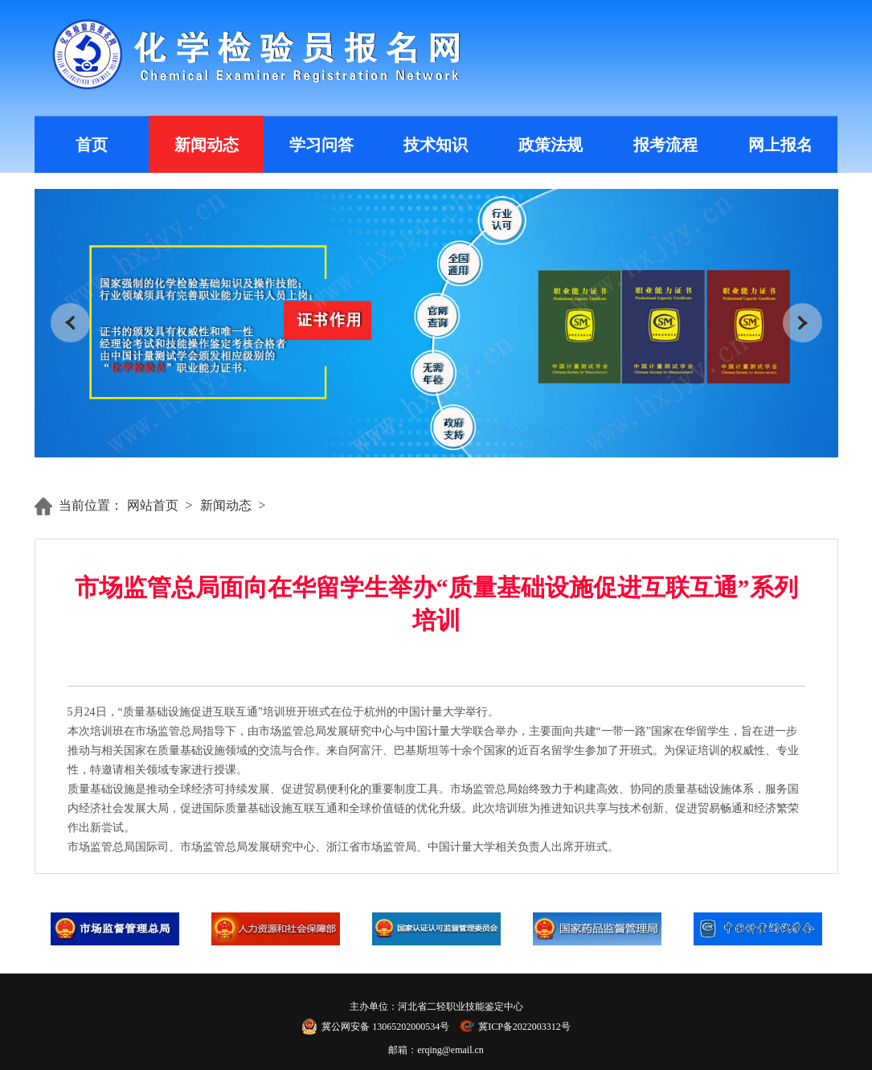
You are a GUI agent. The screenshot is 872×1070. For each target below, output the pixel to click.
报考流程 (665, 145)
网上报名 (780, 145)
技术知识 (435, 145)
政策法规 (550, 145)
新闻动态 (206, 145)
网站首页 (152, 505)
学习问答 (321, 145)
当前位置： (91, 505)
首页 (92, 145)
